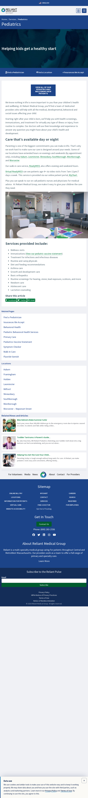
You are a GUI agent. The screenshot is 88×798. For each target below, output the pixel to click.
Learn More (44, 561)
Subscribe (44, 585)
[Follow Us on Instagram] (49, 534)
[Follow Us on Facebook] (33, 534)
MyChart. (73, 175)
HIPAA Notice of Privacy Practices (44, 595)
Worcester (14, 160)
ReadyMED (34, 165)
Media (27, 474)
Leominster (33, 156)
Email (4, 577)
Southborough (59, 156)
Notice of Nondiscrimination (44, 601)
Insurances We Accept (73, 72)
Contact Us (44, 524)
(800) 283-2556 (48, 529)
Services (12, 19)
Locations (15, 497)
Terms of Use (44, 598)
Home (4, 19)
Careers (72, 493)
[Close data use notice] (84, 780)
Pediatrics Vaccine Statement (17, 341)
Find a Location (44, 72)
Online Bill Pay (15, 493)
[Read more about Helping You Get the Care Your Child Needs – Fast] (44, 460)
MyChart (44, 493)
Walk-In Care (9, 351)
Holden (6, 379)
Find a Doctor (44, 505)
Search (72, 497)
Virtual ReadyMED (14, 171)
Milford (7, 389)
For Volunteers (15, 474)
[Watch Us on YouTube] (54, 534)
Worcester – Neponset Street (17, 408)
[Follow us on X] (38, 534)
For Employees (72, 505)
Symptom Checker (12, 346)
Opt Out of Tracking (43, 509)
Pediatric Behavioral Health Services (20, 332)
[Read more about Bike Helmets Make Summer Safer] (44, 425)
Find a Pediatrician (14, 72)
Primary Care (9, 336)
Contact (61, 474)
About (52, 474)
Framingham (9, 374)
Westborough (73, 156)
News (35, 474)
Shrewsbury (45, 156)
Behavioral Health (12, 327)
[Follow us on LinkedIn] (44, 534)
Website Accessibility (15, 509)
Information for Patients (15, 501)
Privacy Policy (44, 592)
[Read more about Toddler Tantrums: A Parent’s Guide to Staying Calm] (44, 442)
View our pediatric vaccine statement (44, 253)
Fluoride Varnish (11, 356)
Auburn (23, 156)
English (44, 3)
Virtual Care (15, 505)
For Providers (73, 474)
